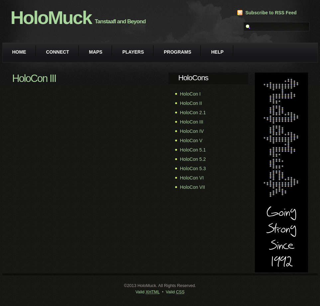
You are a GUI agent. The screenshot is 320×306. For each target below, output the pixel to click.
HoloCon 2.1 (193, 112)
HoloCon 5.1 (193, 150)
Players (133, 52)
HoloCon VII (192, 187)
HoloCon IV (192, 131)
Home (19, 52)
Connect (57, 52)
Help (217, 52)
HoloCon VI (192, 177)
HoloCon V (191, 140)
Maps (95, 52)
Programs (177, 52)
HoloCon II (191, 103)
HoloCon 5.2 (193, 159)
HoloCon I (190, 94)
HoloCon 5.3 (193, 168)
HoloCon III (191, 122)
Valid (148, 292)
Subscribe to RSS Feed (270, 12)
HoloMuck (51, 17)
